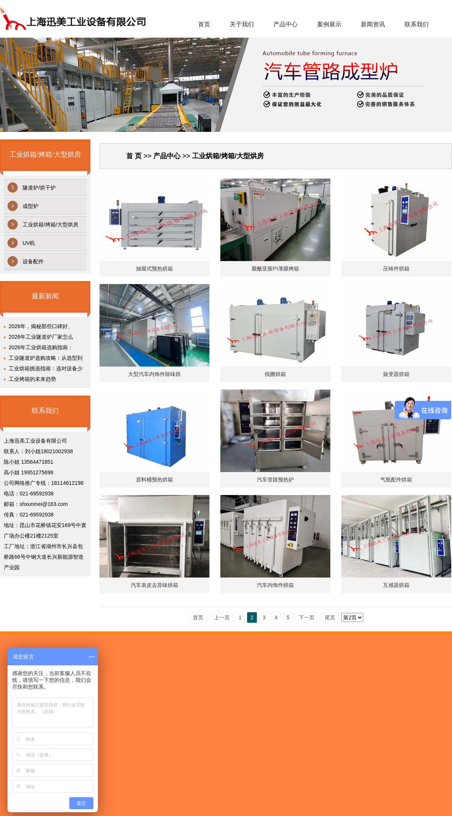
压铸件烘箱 (396, 269)
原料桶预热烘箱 (154, 480)
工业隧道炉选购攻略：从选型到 (45, 358)
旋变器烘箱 (396, 374)
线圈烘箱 (275, 374)
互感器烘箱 (396, 585)
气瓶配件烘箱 (396, 480)
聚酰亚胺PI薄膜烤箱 (275, 269)
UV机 (29, 243)
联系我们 (417, 24)
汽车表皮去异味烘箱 (154, 585)
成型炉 (30, 206)
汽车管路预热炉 (275, 480)
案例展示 (329, 24)
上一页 (222, 617)
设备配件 (33, 261)
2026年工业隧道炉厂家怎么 (41, 337)
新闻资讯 (373, 24)
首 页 (134, 156)
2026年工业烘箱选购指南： (41, 347)
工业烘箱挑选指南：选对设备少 (45, 368)
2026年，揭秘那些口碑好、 (41, 326)
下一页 (307, 617)
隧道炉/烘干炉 (39, 188)
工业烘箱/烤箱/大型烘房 (50, 225)
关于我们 (242, 24)
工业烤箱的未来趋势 (32, 379)
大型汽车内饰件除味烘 (154, 374)
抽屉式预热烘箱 (154, 269)
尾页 (330, 617)
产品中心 (285, 24)
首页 (204, 24)
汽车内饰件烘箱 (275, 585)
